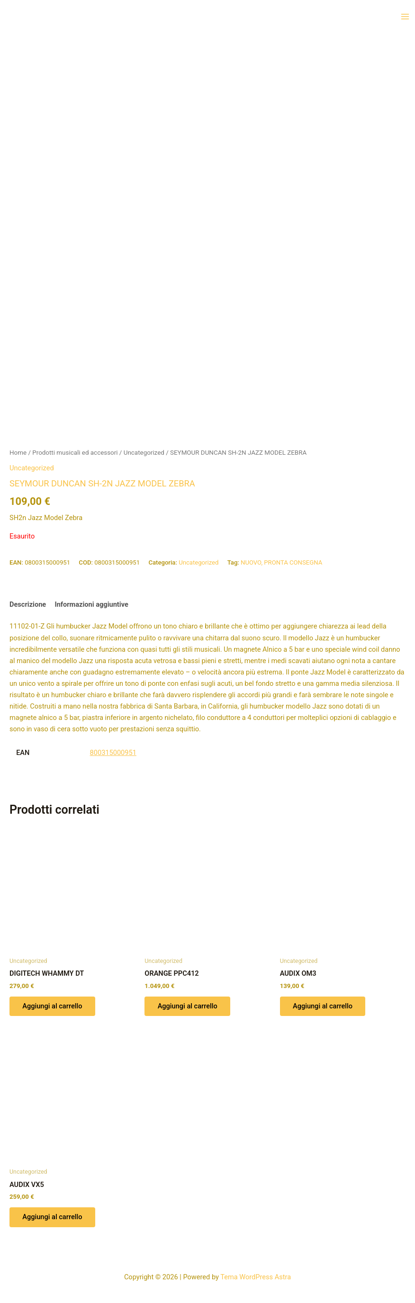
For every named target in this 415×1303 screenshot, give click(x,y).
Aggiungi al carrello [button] (52, 1006)
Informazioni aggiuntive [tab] (91, 604)
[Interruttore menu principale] (405, 17)
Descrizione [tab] (27, 604)
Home (18, 452)
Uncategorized (144, 452)
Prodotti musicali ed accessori (74, 452)
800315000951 (113, 752)
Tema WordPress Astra (255, 1277)
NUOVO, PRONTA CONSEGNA (281, 562)
